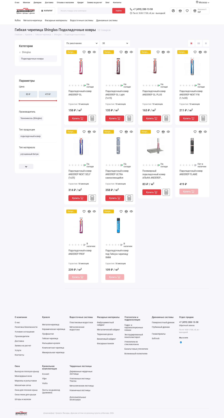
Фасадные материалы (56, 20)
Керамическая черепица (53, 329)
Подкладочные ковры (32, 58)
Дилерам (37, 2)
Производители (22, 336)
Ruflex (18, 20)
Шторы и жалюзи (23, 399)
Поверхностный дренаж (163, 322)
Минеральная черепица (53, 352)
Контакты (117, 2)
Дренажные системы (107, 20)
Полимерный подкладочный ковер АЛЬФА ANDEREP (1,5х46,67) (153, 175)
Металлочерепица (32, 20)
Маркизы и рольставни (26, 381)
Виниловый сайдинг (106, 339)
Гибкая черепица (50, 338)
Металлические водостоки (77, 328)
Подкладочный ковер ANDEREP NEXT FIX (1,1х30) (191, 94)
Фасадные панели (105, 343)
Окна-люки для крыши (25, 394)
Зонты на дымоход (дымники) (51, 391)
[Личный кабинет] (173, 10)
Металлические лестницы (82, 386)
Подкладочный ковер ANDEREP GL (80, 93)
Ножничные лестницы (80, 390)
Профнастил (48, 334)
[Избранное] (187, 10)
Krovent (45, 374)
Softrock (155, 338)
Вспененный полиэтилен (135, 353)
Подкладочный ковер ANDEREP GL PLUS (154, 93)
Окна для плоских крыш (26, 390)
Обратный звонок (187, 325)
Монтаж (26, 2)
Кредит (80, 2)
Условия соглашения (24, 332)
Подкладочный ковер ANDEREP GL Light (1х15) (117, 94)
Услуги (18, 350)
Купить (77, 118)
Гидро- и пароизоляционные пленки (133, 327)
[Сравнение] (180, 10)
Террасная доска (105, 334)
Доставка (49, 2)
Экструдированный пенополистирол (133, 335)
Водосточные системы (81, 20)
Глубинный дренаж (161, 327)
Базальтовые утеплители (136, 349)
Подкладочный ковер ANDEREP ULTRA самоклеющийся (117, 174)
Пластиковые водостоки (81, 322)
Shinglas (25, 52)
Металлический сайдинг (108, 329)
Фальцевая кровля (51, 343)
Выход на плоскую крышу (27, 371)
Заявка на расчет (94, 2)
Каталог (47, 11)
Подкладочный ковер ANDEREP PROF (80, 252)
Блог (107, 2)
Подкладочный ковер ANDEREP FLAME (191, 173)
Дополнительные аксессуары (78, 398)
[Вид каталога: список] (198, 43)
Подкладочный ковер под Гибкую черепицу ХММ (117, 254)
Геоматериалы (159, 334)
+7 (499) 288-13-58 (141, 9)
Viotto (45, 383)
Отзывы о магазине (65, 2)
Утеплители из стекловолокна (131, 343)
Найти (119, 11)
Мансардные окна (23, 376)
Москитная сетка (23, 385)
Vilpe (44, 378)
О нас (17, 2)
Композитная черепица (53, 348)
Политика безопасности (26, 327)
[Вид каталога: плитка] (191, 43)
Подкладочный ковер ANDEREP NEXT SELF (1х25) (80, 174)
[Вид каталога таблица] (206, 43)
